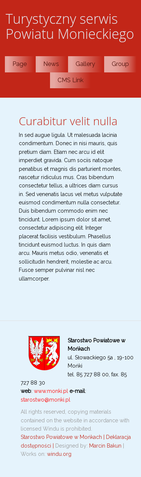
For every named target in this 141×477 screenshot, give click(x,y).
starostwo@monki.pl (45, 400)
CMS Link (70, 80)
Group (120, 63)
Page (19, 63)
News (51, 63)
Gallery (85, 63)
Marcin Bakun (105, 446)
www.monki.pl (51, 391)
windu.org (59, 454)
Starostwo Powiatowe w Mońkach (62, 437)
